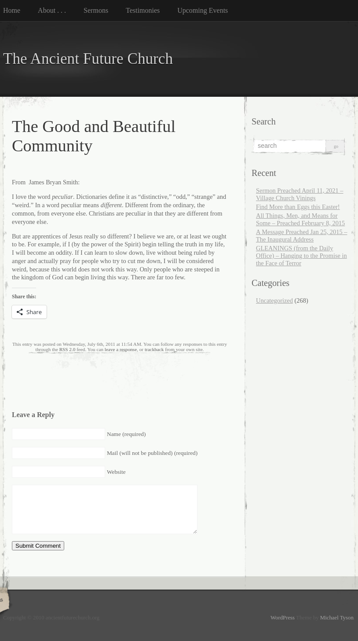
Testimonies (143, 10)
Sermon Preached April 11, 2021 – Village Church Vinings (299, 194)
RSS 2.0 (67, 349)
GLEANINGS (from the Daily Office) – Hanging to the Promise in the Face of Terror (301, 256)
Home (11, 10)
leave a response (121, 349)
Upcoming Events (202, 10)
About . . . (52, 10)
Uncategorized (274, 300)
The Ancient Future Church (88, 58)
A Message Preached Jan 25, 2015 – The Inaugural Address (301, 235)
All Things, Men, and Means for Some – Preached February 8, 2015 (300, 219)
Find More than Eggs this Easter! (298, 206)
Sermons (96, 10)
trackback (154, 349)
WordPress (282, 618)
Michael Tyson (337, 618)
